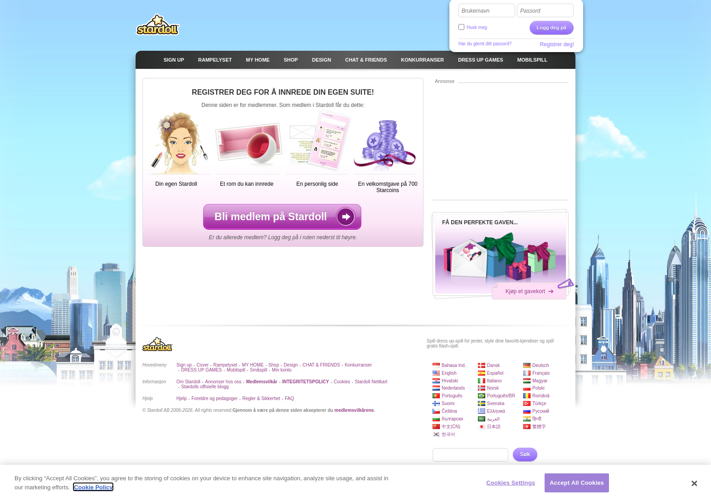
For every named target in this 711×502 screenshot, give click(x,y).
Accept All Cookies (577, 486)
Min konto (282, 369)
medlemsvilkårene (354, 410)
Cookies (342, 381)
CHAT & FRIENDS (321, 364)
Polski (538, 388)
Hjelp (181, 398)
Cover (202, 364)
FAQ (289, 398)
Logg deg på (551, 27)
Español (495, 373)
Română (541, 395)
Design (291, 364)
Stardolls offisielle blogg (205, 386)
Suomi (448, 403)
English (449, 373)
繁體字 (539, 426)
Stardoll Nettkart (371, 381)
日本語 (494, 426)
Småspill (258, 369)
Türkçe (539, 403)
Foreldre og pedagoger (214, 398)
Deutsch (540, 365)
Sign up (184, 364)
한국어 (448, 434)
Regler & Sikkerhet (261, 398)
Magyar (539, 380)
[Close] (694, 487)
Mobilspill (236, 369)
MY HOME (253, 364)
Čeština (449, 411)
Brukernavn (475, 11)
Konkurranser (358, 364)
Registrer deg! (557, 44)
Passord (530, 11)
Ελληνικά (496, 411)
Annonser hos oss (223, 381)
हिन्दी (536, 418)
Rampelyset (226, 364)
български (452, 418)
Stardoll (158, 24)
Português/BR (501, 395)
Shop (273, 364)
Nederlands (453, 388)
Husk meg (477, 27)
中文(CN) (451, 426)
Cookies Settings (511, 486)
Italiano (494, 380)
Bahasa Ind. (454, 365)
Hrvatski (450, 380)
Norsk (493, 388)
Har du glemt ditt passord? (484, 43)
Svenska (495, 403)
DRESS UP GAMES (201, 369)
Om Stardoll (188, 381)
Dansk (493, 365)
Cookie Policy (93, 491)
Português (452, 395)
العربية (493, 418)
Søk (525, 454)
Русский (540, 411)
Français (541, 373)
